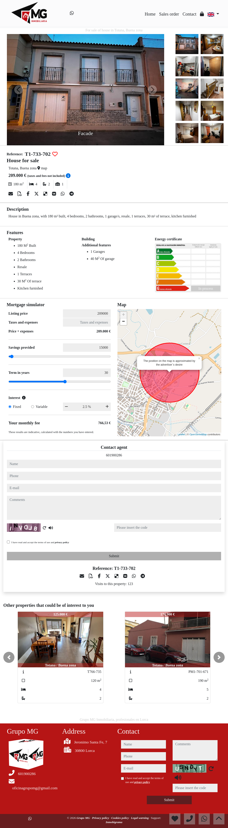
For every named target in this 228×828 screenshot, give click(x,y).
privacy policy (62, 542)
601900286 (114, 455)
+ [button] (123, 315)
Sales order (169, 14)
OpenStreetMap (198, 434)
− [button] (123, 321)
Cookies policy (120, 818)
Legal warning (140, 818)
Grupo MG (84, 818)
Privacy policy (101, 818)
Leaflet (181, 434)
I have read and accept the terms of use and (40, 542)
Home (150, 14)
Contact (189, 14)
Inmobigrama (114, 822)
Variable (41, 407)
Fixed (17, 407)
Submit (114, 556)
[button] (8, 657)
